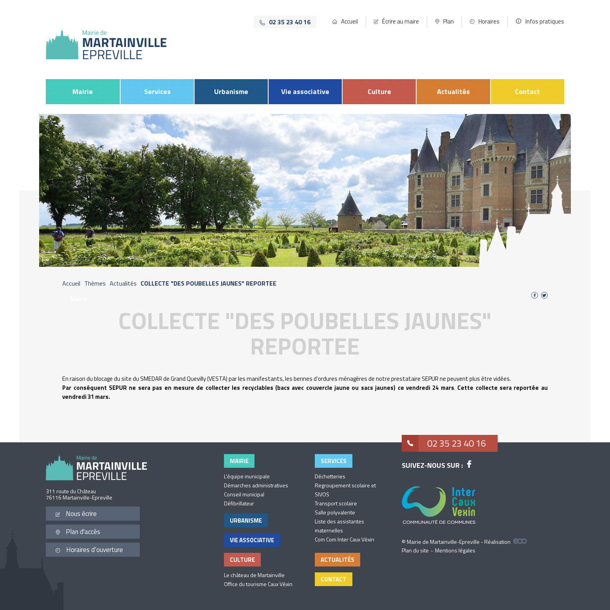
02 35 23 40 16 (444, 443)
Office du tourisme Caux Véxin (258, 584)
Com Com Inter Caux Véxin (344, 539)
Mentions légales (455, 550)
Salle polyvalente (335, 512)
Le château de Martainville (254, 575)
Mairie (82, 91)
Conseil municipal (244, 494)
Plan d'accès (78, 532)
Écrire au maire (400, 21)
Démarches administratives (256, 485)
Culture (379, 91)
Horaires (489, 21)
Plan (448, 21)
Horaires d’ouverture (89, 550)
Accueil (349, 21)
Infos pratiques (544, 21)
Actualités (453, 91)
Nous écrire (76, 514)
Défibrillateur (239, 503)
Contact (527, 91)
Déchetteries (330, 476)
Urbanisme (231, 91)
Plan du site (415, 550)
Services (157, 91)
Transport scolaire (336, 503)
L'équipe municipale (247, 476)
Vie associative (305, 91)
